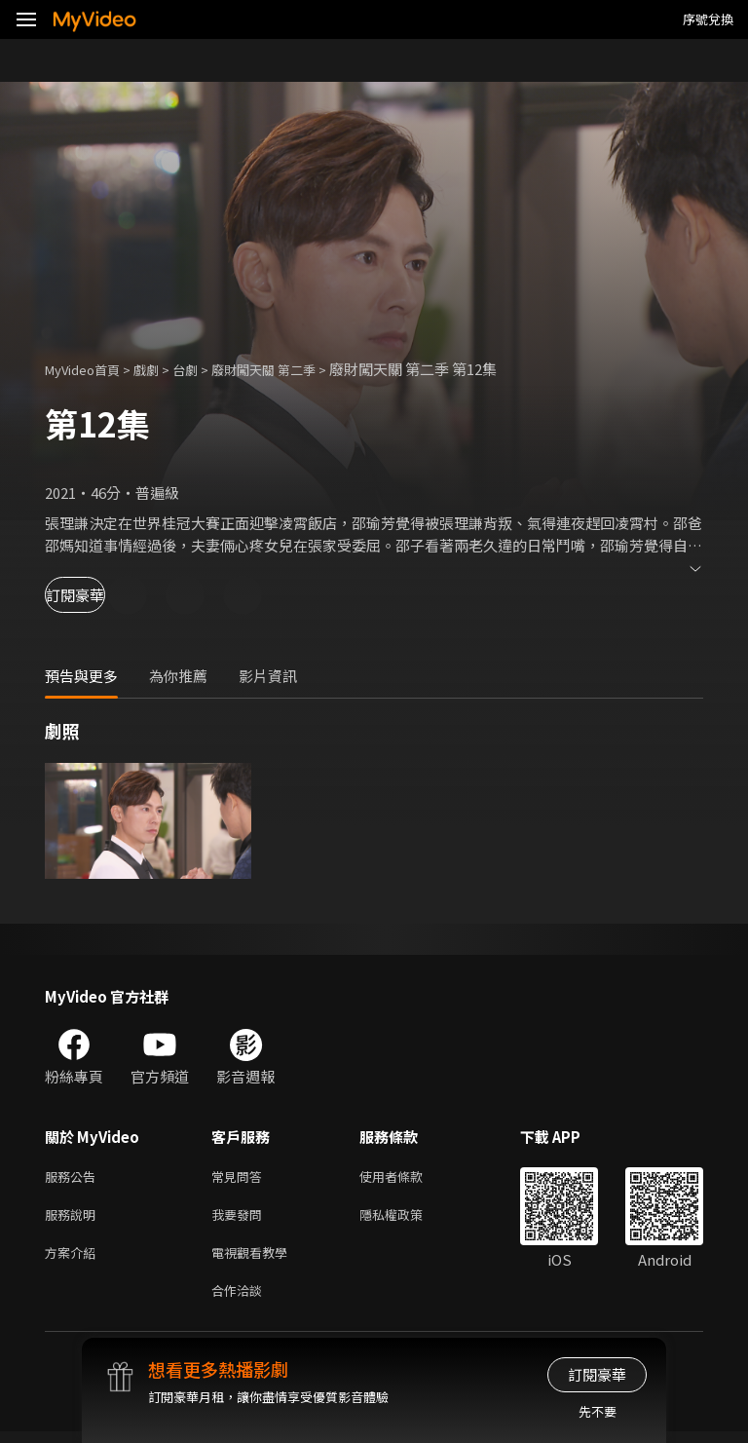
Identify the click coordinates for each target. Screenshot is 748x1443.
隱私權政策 (407, 1218)
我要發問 (240, 1218)
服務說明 (74, 1218)
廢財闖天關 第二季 (293, 369)
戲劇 (161, 369)
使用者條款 (407, 1177)
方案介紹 (74, 1259)
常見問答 (240, 1177)
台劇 (204, 369)
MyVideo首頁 (89, 369)
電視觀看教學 (255, 1259)
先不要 (598, 1411)
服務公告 (74, 1177)
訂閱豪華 (98, 595)
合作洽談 (240, 1300)
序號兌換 (708, 19)
